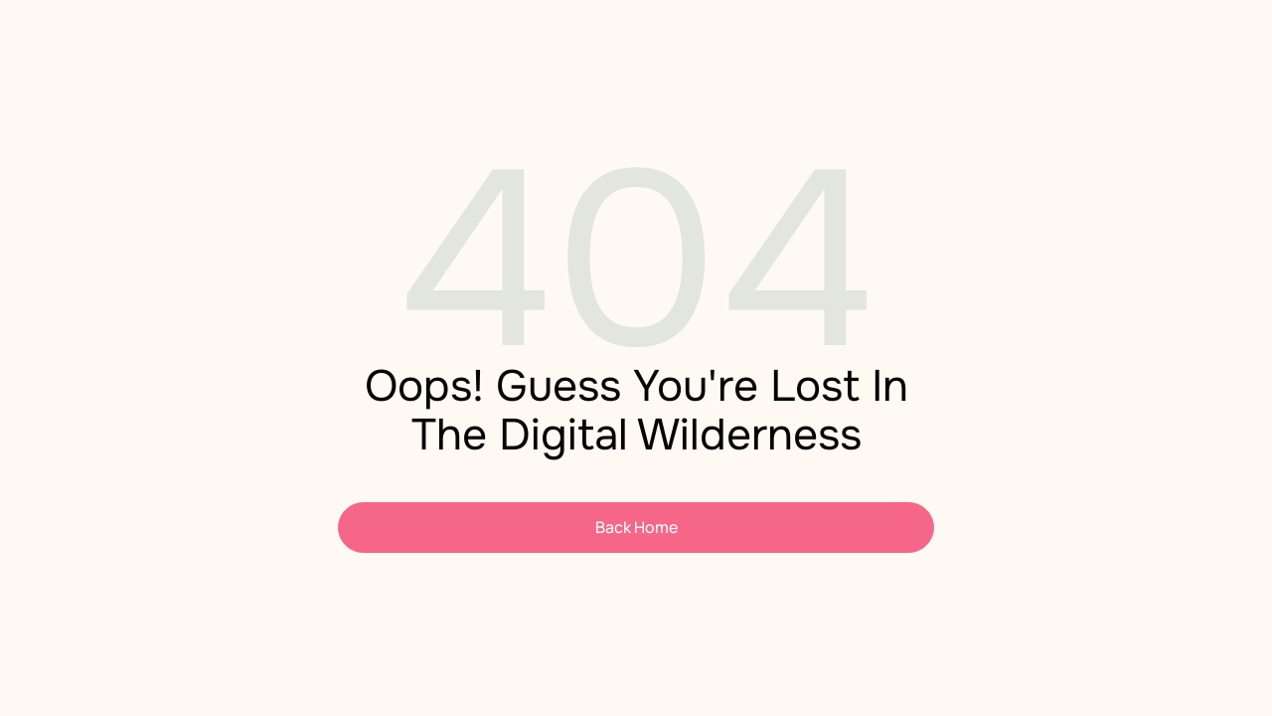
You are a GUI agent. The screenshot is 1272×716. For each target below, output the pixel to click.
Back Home (636, 527)
